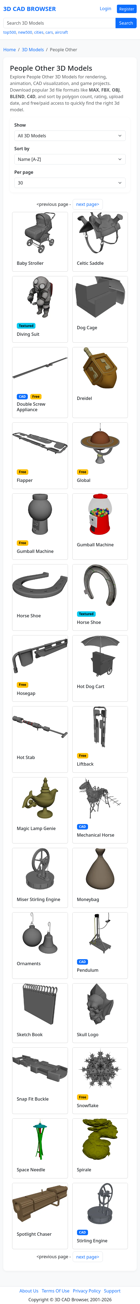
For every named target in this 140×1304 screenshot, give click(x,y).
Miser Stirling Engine (38, 899)
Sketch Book (30, 1035)
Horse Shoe (29, 616)
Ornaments (29, 964)
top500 (9, 32)
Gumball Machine (35, 551)
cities (38, 32)
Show (20, 125)
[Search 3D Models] (59, 23)
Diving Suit (28, 334)
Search (126, 23)
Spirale (84, 1170)
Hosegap (26, 693)
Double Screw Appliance (31, 406)
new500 (25, 32)
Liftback (85, 764)
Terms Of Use (56, 1291)
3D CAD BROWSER (29, 9)
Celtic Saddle (90, 263)
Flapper (25, 480)
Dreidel (84, 398)
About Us (29, 1291)
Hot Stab (26, 757)
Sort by (21, 149)
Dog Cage (87, 328)
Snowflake (88, 1106)
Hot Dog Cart (91, 686)
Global (83, 480)
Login (105, 8)
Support (112, 1291)
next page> (87, 204)
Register (126, 9)
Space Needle (31, 1170)
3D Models (33, 50)
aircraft (61, 32)
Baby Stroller (30, 263)
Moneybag (88, 899)
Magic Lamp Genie (36, 828)
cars (49, 32)
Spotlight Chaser (34, 1234)
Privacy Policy (87, 1291)
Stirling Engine (92, 1241)
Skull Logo (88, 1035)
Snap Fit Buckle (33, 1099)
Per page (23, 172)
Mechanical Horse (95, 835)
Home (9, 50)
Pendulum (87, 970)
